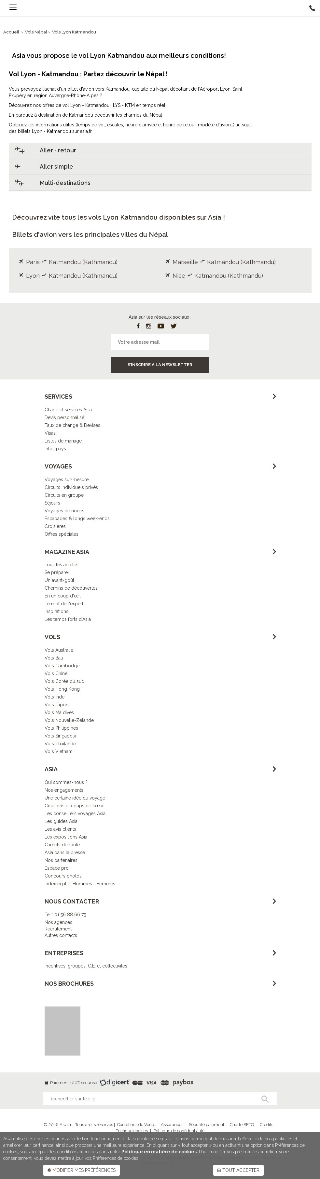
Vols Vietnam (59, 751)
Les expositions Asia (66, 836)
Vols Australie (59, 650)
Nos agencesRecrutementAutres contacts (61, 929)
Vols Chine (56, 673)
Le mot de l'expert (64, 603)
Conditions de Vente (136, 1124)
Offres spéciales (61, 534)
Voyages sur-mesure (67, 479)
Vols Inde (54, 696)
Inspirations (56, 611)
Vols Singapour (61, 735)
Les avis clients (60, 829)
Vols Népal (36, 32)
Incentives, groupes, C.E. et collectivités (86, 965)
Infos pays (55, 448)
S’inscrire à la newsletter (160, 364)
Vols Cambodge (62, 665)
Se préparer (57, 572)
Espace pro (57, 868)
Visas (50, 433)
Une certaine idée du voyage (75, 798)
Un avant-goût (59, 580)
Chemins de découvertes (71, 588)
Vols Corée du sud (64, 681)
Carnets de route (62, 844)
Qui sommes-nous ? (66, 782)
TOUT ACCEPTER (238, 1170)
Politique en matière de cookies (159, 1151)
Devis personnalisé (64, 417)
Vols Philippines (61, 728)
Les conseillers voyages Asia (75, 813)
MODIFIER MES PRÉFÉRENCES (82, 1170)
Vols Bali (54, 657)
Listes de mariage (63, 440)
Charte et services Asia (68, 409)
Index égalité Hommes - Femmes (80, 883)
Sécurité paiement (206, 1124)
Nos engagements (64, 790)
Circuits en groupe (64, 495)
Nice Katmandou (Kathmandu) (214, 275)
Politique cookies (132, 1130)
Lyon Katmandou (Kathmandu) (68, 275)
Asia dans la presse (65, 852)
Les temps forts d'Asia (68, 619)
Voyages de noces (64, 510)
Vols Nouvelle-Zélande (69, 720)
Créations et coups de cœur (74, 805)
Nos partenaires (61, 860)
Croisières (55, 526)
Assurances (172, 1124)
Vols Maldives (59, 712)
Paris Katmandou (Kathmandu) (68, 262)
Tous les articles (61, 564)
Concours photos (63, 875)
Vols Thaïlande (60, 743)
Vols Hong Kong (62, 689)
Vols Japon (56, 704)
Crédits (266, 1124)
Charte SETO (242, 1124)
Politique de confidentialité (178, 1130)
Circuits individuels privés (71, 487)
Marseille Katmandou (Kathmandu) (220, 262)
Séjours (52, 503)
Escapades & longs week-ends (77, 518)
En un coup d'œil (63, 595)
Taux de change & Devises (72, 425)
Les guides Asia (61, 821)
